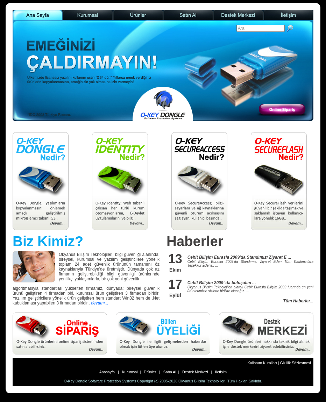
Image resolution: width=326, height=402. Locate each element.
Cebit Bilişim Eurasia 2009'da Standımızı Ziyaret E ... (239, 257)
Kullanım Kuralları (263, 363)
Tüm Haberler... (298, 301)
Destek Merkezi (195, 372)
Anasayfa (108, 372)
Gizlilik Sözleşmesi (295, 363)
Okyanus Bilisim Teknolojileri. (202, 381)
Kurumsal (129, 372)
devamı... (99, 303)
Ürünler (150, 372)
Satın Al (169, 372)
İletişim (220, 372)
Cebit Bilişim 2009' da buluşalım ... (221, 282)
